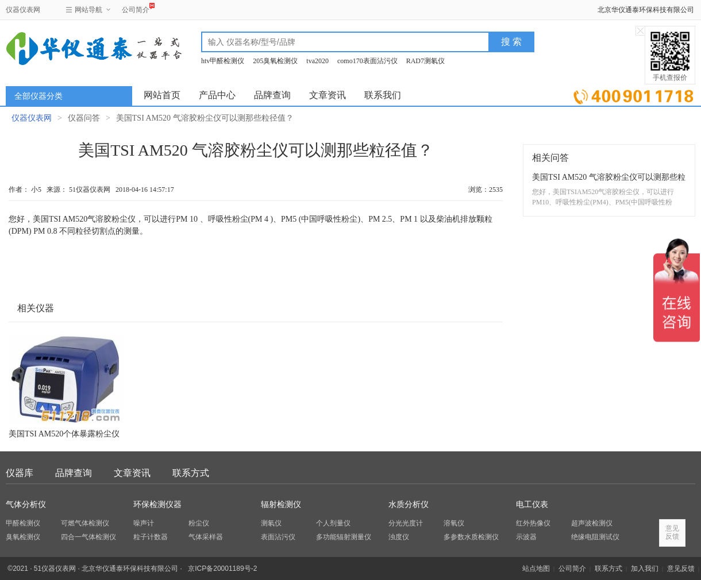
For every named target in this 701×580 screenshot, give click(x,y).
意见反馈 (681, 568)
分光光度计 (405, 523)
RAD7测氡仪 (425, 61)
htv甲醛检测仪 (222, 61)
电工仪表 (532, 504)
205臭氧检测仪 (275, 61)
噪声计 (143, 523)
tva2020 (317, 61)
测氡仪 (271, 523)
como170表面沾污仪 (367, 61)
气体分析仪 (26, 504)
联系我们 (382, 95)
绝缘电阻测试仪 (595, 537)
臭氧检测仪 (23, 537)
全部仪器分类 (38, 96)
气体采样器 (205, 537)
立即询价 (633, 94)
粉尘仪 (198, 523)
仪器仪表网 (23, 10)
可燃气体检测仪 (85, 523)
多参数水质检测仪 (471, 537)
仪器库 (19, 473)
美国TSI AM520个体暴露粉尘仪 (64, 434)
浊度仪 (398, 537)
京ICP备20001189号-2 (222, 568)
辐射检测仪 (281, 504)
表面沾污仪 (278, 537)
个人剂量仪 (333, 523)
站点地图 (536, 568)
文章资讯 (327, 95)
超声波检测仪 (592, 523)
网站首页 (162, 95)
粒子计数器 (150, 537)
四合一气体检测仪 (88, 537)
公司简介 (135, 8)
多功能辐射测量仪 (343, 537)
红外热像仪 (533, 523)
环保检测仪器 (157, 504)
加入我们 (644, 568)
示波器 (526, 537)
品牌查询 (272, 95)
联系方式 (190, 473)
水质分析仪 (408, 504)
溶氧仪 (454, 523)
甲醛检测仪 (23, 523)
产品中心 (217, 95)
